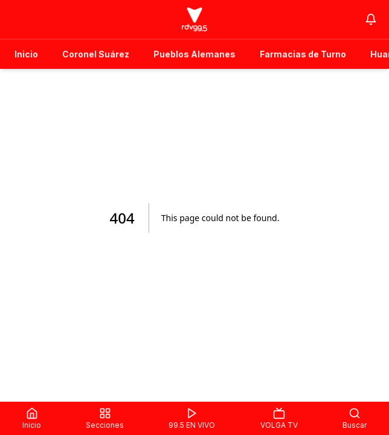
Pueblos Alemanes (194, 54)
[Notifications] (370, 19)
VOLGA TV (279, 418)
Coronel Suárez (95, 54)
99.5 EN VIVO (192, 418)
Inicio (26, 54)
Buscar (354, 418)
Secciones (105, 418)
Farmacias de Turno (303, 54)
